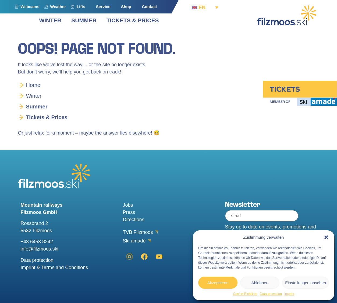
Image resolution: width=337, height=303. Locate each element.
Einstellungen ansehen (305, 282)
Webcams (30, 6)
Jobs (128, 205)
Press (129, 212)
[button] (326, 237)
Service (103, 6)
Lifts (81, 6)
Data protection (271, 294)
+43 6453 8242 (37, 241)
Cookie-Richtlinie (245, 294)
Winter (34, 96)
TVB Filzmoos (138, 232)
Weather (58, 6)
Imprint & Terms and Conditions (54, 267)
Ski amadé (134, 241)
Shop (126, 6)
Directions (133, 219)
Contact (149, 6)
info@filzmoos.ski (39, 249)
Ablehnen (259, 282)
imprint (289, 294)
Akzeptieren (217, 282)
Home (33, 85)
